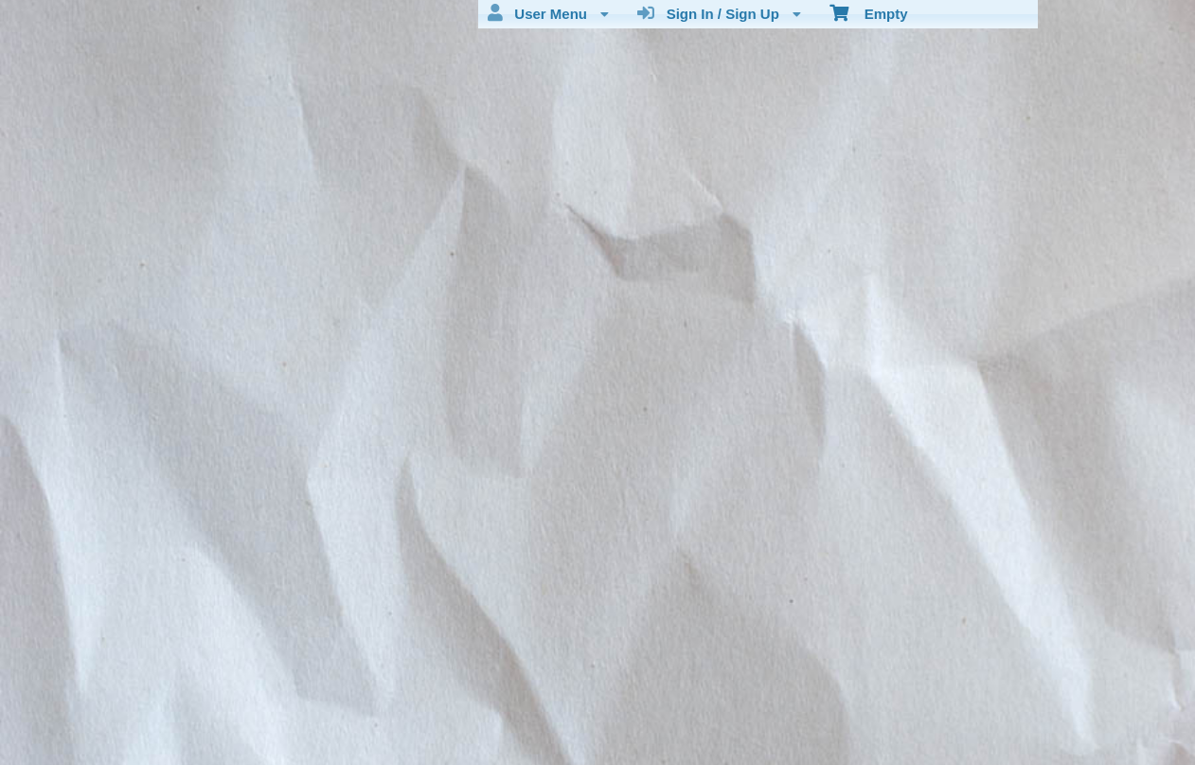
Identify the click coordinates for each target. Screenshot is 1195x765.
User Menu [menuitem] (548, 13)
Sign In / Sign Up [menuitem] (719, 13)
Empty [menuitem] (868, 12)
